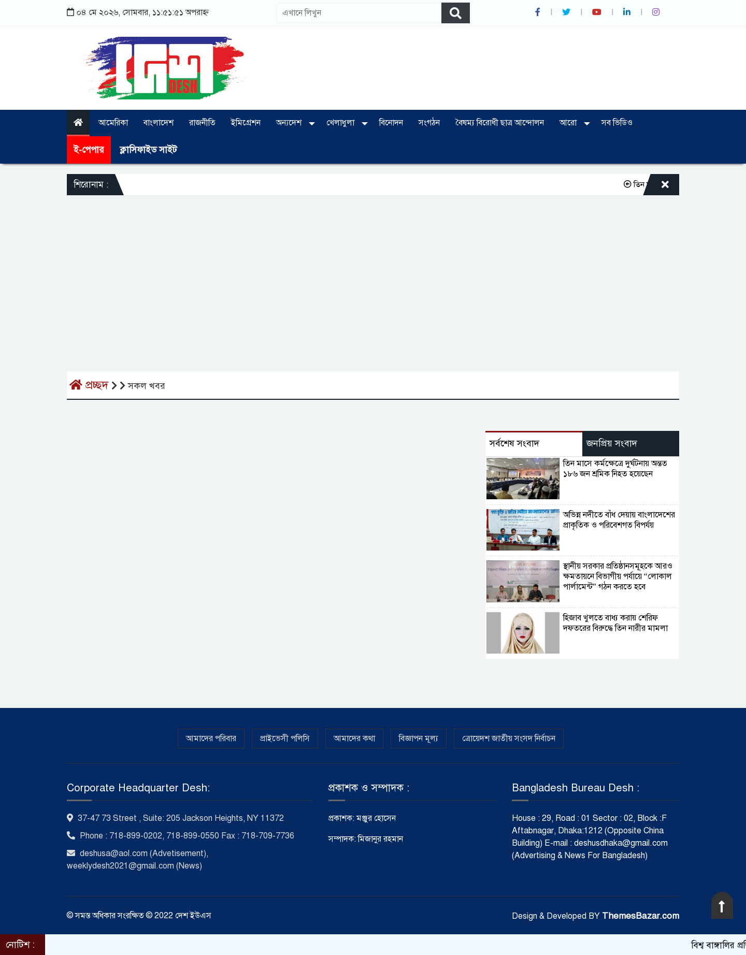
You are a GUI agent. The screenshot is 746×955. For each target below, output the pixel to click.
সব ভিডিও (617, 123)
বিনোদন (391, 123)
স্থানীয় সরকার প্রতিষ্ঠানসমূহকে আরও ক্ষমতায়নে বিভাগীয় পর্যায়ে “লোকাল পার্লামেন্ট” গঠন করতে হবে (617, 576)
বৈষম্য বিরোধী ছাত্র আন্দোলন (499, 123)
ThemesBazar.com (640, 915)
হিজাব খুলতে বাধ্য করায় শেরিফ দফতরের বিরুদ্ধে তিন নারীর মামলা (615, 623)
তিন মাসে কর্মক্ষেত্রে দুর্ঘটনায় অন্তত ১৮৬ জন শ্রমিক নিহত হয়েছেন (615, 468)
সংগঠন (429, 123)
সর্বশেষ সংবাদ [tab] (514, 443)
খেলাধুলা (341, 123)
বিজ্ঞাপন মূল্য (418, 738)
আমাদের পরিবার (211, 738)
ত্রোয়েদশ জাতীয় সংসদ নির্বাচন (508, 738)
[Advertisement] (373, 272)
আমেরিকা (113, 123)
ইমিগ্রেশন (246, 123)
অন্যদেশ (290, 123)
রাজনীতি (202, 123)
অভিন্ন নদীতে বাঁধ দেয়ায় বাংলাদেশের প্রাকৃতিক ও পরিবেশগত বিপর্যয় (619, 520)
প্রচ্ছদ (90, 385)
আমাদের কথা (354, 738)
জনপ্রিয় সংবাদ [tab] (611, 443)
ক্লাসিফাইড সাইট (148, 149)
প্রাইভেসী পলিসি (285, 738)
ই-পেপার (89, 149)
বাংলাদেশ (159, 123)
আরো (569, 123)
